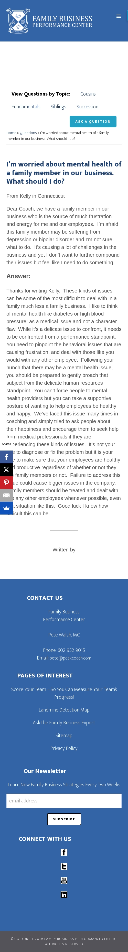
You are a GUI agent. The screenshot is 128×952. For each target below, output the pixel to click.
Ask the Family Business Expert (64, 722)
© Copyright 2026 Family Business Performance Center (63, 939)
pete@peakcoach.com (70, 658)
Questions (28, 133)
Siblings (58, 106)
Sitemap (64, 735)
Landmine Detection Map (64, 710)
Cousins (88, 94)
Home (11, 133)
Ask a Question (93, 121)
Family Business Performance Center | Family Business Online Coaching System (51, 21)
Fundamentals (26, 106)
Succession (87, 106)
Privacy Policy (64, 748)
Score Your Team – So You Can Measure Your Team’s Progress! (64, 693)
